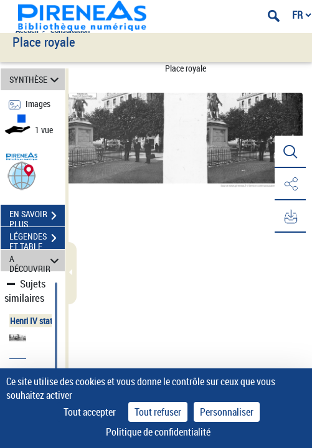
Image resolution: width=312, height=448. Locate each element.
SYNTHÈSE (36, 79)
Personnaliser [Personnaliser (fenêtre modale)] (226, 412)
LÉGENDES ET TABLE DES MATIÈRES (37, 240)
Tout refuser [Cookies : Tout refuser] (158, 412)
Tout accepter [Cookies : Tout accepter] (90, 412)
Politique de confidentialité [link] (158, 432)
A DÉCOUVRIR (36, 260)
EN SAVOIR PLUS (37, 217)
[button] (21, 175)
